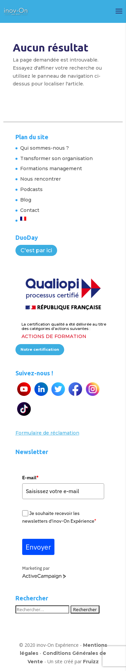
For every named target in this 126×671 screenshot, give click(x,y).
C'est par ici (36, 250)
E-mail (30, 478)
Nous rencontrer (40, 179)
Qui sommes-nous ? (44, 148)
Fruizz (91, 662)
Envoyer (38, 547)
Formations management (51, 168)
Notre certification (39, 349)
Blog (25, 200)
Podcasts (31, 189)
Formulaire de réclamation (47, 433)
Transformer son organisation (56, 158)
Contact (29, 210)
